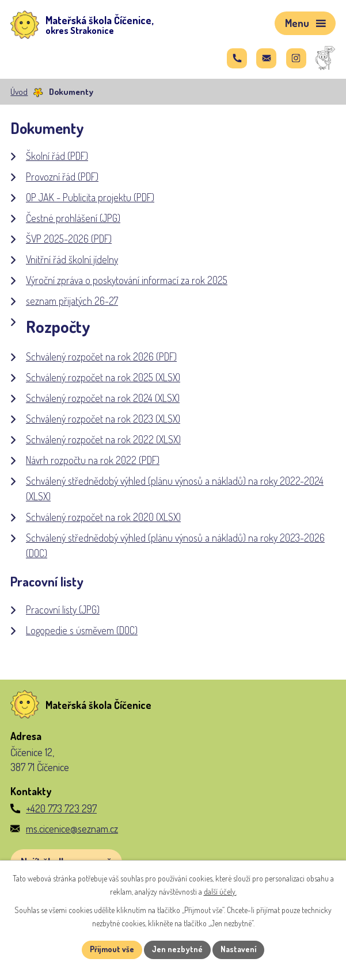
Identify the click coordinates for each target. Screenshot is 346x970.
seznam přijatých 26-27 (72, 300)
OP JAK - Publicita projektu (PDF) (90, 197)
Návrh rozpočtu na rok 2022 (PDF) (92, 460)
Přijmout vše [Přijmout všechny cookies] (111, 949)
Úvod (19, 91)
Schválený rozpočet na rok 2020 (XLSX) (103, 517)
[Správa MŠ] (325, 58)
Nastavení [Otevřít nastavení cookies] (238, 949)
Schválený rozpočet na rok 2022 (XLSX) (103, 439)
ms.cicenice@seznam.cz (72, 828)
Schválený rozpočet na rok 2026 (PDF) (101, 356)
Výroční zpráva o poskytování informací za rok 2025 (126, 280)
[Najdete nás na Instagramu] (296, 58)
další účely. (220, 891)
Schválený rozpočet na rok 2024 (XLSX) (103, 398)
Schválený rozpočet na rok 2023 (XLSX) (103, 418)
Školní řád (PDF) (57, 155)
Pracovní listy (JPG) (63, 609)
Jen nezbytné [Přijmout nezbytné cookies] (177, 949)
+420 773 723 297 (61, 808)
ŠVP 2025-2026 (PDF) (69, 238)
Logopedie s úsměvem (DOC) (82, 630)
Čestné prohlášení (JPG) (73, 218)
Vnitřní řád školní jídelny (72, 259)
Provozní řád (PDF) (62, 176)
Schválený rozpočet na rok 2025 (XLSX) (103, 377)
